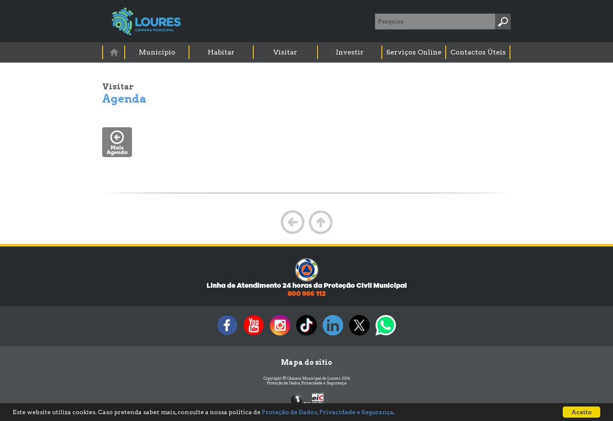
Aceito (581, 412)
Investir (350, 52)
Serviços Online (413, 52)
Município (157, 52)
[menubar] (307, 52)
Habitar (221, 52)
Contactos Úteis (478, 52)
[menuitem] (114, 52)
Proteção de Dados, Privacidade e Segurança (307, 383)
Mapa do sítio (306, 362)
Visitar (285, 52)
